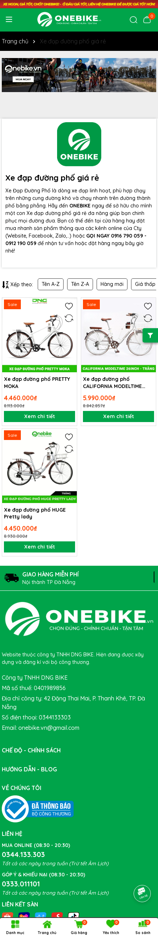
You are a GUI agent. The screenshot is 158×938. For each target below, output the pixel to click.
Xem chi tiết (39, 416)
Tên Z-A (80, 284)
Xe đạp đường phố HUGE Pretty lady (35, 513)
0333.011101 (21, 883)
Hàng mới (112, 284)
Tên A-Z (51, 284)
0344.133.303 (23, 854)
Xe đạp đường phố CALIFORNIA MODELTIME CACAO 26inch (112, 383)
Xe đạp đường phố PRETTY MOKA (37, 382)
